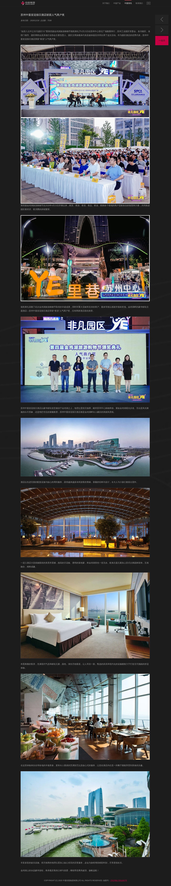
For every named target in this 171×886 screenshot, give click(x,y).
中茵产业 (117, 3)
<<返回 (162, 40)
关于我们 (106, 3)
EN (149, 3)
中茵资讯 (128, 3)
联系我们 (139, 3)
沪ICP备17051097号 (118, 880)
